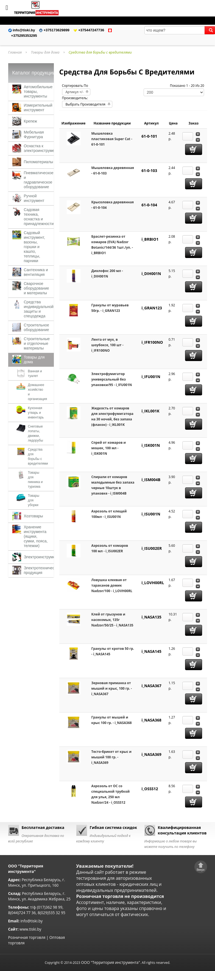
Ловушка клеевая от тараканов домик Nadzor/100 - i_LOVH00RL (111, 585)
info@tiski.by (31, 920)
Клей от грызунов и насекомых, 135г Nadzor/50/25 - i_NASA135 (112, 620)
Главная (15, 52)
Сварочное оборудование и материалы (36, 288)
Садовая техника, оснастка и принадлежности (39, 216)
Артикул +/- (75, 92)
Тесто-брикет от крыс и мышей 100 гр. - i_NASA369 (111, 757)
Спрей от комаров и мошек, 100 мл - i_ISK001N (108, 448)
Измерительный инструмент (38, 107)
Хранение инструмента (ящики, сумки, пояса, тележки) (36, 536)
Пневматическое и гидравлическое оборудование (39, 180)
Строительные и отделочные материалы (37, 343)
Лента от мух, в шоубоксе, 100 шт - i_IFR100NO (107, 345)
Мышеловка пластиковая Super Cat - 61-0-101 (111, 139)
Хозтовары (33, 516)
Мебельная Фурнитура (34, 134)
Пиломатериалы (38, 162)
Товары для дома (45, 52)
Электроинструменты (43, 557)
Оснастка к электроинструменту (42, 148)
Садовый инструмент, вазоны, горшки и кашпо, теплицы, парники (34, 247)
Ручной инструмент (34, 198)
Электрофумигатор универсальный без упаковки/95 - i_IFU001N (111, 379)
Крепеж (30, 121)
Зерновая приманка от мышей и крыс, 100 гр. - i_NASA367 (111, 688)
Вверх (201, 870)
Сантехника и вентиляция (36, 272)
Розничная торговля (27, 937)
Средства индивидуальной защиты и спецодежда (39, 309)
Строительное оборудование (36, 327)
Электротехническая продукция (42, 570)
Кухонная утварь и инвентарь (36, 412)
